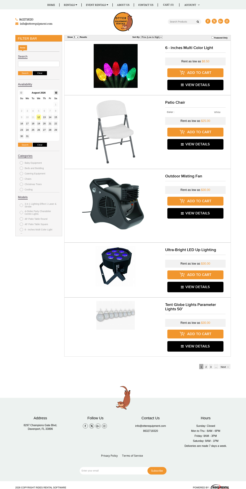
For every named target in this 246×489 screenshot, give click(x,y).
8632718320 (150, 425)
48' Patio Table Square (34, 224)
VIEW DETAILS (195, 83)
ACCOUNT (191, 5)
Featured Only (219, 37)
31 (27, 136)
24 (27, 129)
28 (50, 129)
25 (33, 129)
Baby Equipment (31, 162)
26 (38, 129)
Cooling (26, 189)
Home (51, 5)
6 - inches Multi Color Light (36, 229)
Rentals (70, 5)
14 (50, 117)
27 (44, 129)
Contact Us (145, 5)
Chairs (25, 178)
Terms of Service (132, 450)
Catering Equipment (32, 173)
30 (21, 136)
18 (33, 123)
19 (38, 123)
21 (50, 123)
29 (55, 129)
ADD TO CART (195, 72)
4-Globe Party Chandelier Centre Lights (35, 212)
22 (55, 123)
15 (55, 117)
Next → (225, 361)
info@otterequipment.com (150, 420)
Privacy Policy (109, 450)
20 (44, 123)
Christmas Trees (31, 184)
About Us (123, 5)
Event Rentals (97, 5)
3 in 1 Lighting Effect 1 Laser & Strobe (38, 205)
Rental (22, 48)
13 (44, 117)
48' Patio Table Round (33, 218)
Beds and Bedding (32, 168)
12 (38, 117)
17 (27, 123)
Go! (197, 22)
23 (21, 129)
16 (21, 123)
